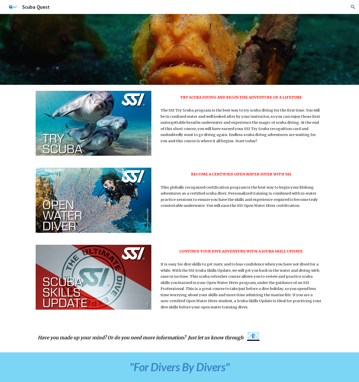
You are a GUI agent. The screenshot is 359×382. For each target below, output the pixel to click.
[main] (241, 97)
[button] (353, 7)
